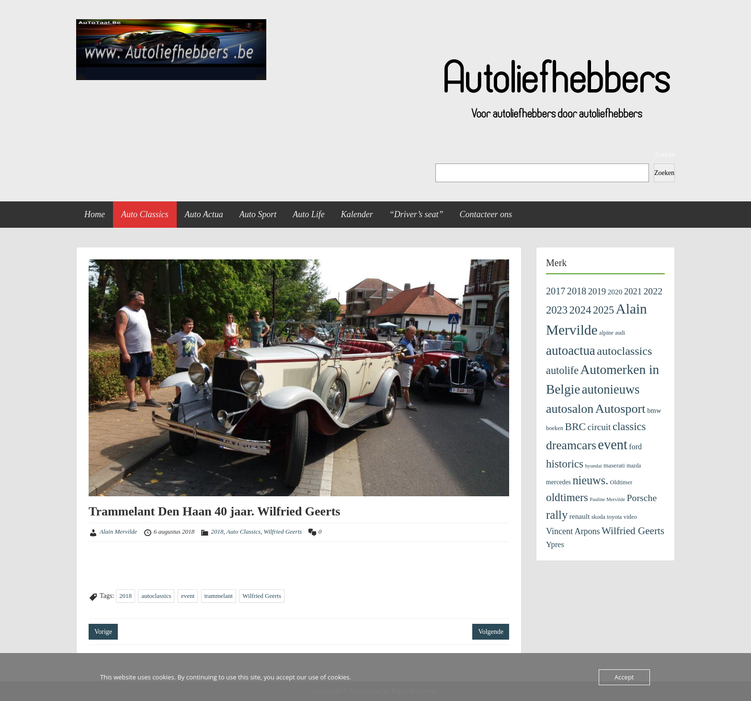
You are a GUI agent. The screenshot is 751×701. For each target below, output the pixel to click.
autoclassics (156, 595)
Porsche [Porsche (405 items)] (642, 497)
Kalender (357, 214)
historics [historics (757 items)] (564, 463)
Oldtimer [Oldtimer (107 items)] (621, 482)
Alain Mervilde (118, 531)
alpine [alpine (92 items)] (606, 332)
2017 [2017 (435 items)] (555, 291)
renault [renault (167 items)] (579, 516)
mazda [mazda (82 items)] (633, 466)
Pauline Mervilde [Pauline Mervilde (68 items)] (607, 499)
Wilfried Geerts (283, 531)
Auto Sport (258, 214)
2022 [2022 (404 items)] (652, 291)
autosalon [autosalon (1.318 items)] (569, 409)
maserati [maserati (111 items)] (614, 465)
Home (94, 214)
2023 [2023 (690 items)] (557, 310)
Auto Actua (204, 214)
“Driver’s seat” (416, 214)
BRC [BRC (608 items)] (575, 426)
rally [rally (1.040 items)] (557, 514)
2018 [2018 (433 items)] (576, 291)
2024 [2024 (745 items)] (580, 310)
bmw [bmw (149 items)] (654, 410)
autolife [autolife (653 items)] (562, 370)
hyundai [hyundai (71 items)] (593, 465)
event (187, 595)
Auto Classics (145, 214)
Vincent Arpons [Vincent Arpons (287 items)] (573, 531)
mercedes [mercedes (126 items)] (558, 482)
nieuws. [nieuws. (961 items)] (590, 480)
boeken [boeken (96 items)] (554, 428)
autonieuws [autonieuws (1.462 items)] (611, 389)
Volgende (490, 631)
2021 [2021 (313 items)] (633, 291)
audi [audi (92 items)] (620, 332)
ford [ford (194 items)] (635, 447)
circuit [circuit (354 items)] (599, 427)
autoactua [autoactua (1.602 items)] (570, 350)
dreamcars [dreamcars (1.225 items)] (571, 445)
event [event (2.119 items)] (612, 444)
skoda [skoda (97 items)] (598, 517)
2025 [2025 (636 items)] (603, 310)
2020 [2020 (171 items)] (615, 292)
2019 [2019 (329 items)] (597, 291)
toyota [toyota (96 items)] (614, 517)
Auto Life (309, 214)
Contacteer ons (486, 214)
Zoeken (665, 154)
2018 (217, 531)
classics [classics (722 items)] (629, 426)
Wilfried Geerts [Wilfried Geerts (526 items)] (633, 531)
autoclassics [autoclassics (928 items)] (624, 351)
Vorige (103, 631)
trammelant (219, 595)
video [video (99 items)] (630, 517)
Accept (624, 677)
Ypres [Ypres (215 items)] (555, 544)
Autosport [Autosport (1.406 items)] (620, 409)
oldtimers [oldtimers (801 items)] (567, 497)
